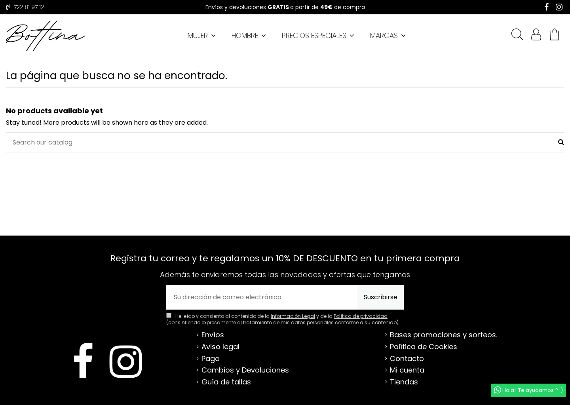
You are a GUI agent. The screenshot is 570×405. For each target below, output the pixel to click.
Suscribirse (380, 297)
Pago (210, 358)
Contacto (407, 358)
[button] (388, 36)
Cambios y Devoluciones (245, 370)
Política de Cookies (423, 346)
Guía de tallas (226, 382)
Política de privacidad (361, 316)
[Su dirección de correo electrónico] (261, 297)
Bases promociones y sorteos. (443, 335)
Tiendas (404, 382)
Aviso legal (220, 346)
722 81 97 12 (28, 7)
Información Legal (293, 316)
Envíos (212, 335)
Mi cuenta (407, 370)
